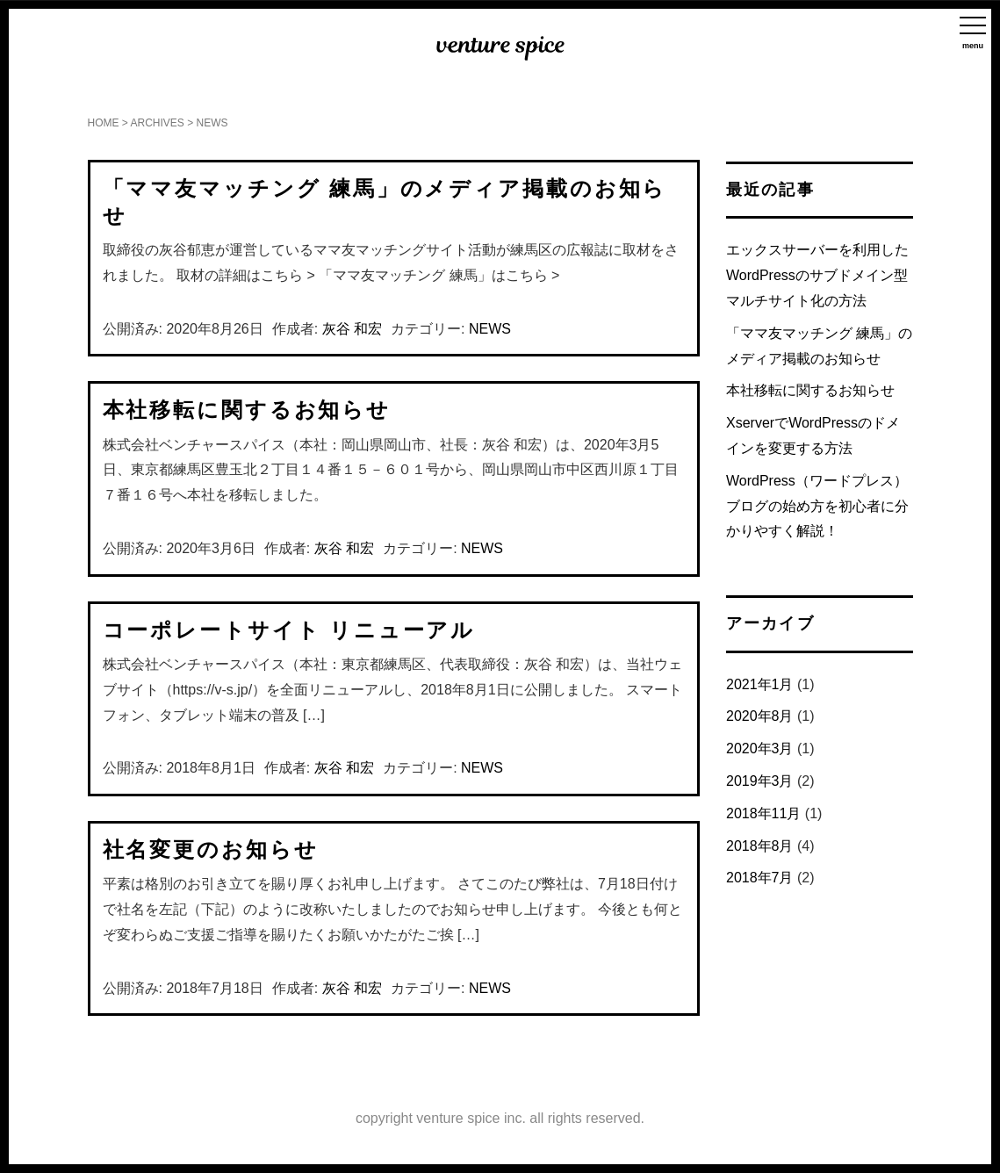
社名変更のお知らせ (211, 849)
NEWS (490, 328)
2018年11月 (763, 813)
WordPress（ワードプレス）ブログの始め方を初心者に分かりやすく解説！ (817, 506)
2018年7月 (760, 877)
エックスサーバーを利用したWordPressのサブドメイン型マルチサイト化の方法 (817, 275)
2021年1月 (760, 684)
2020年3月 (760, 748)
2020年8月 (760, 716)
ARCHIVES (157, 123)
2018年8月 (760, 845)
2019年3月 (760, 781)
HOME (103, 123)
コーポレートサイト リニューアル (289, 630)
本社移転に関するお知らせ (247, 409)
